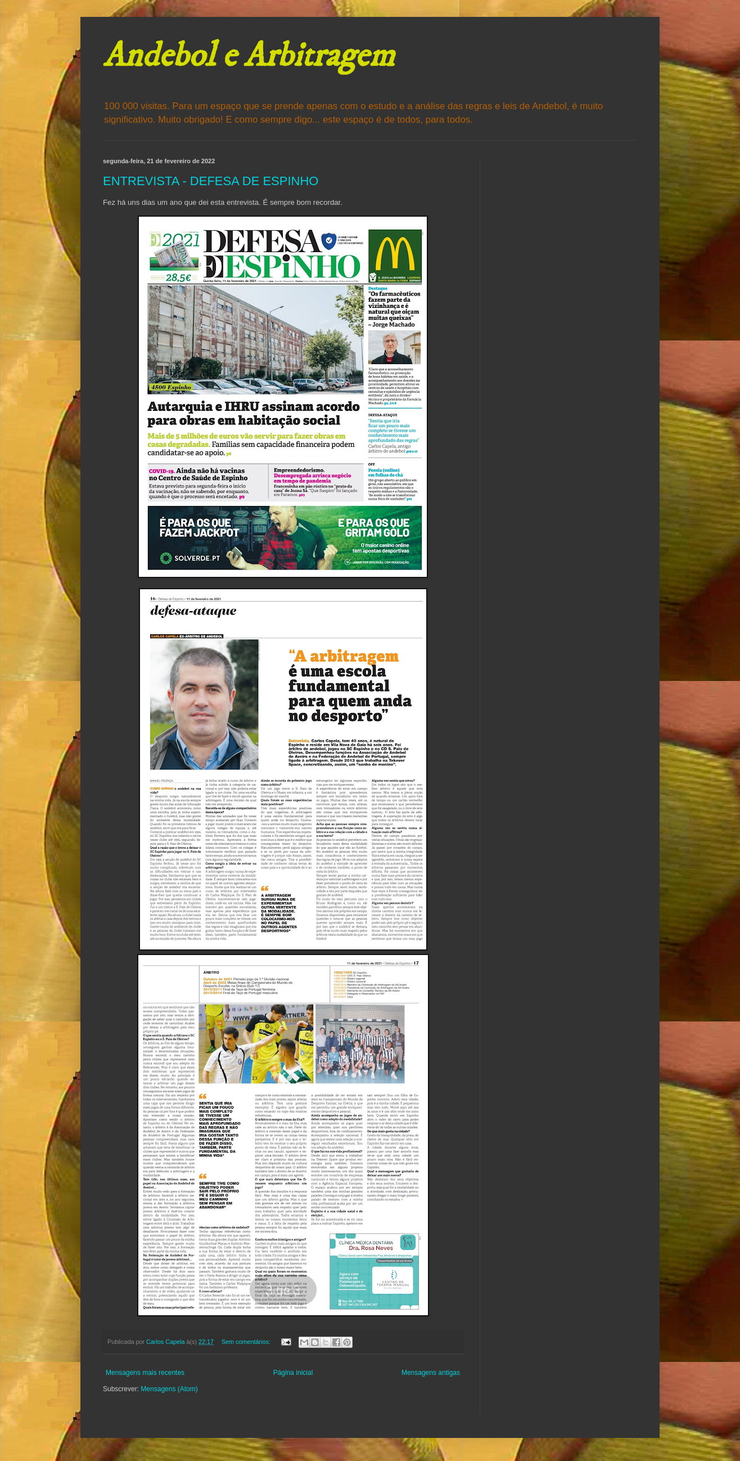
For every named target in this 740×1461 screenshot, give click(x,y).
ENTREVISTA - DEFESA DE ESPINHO (210, 181)
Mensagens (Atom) (169, 1389)
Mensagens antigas (430, 1373)
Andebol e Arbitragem (248, 56)
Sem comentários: (247, 1341)
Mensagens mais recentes (145, 1373)
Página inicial (293, 1373)
